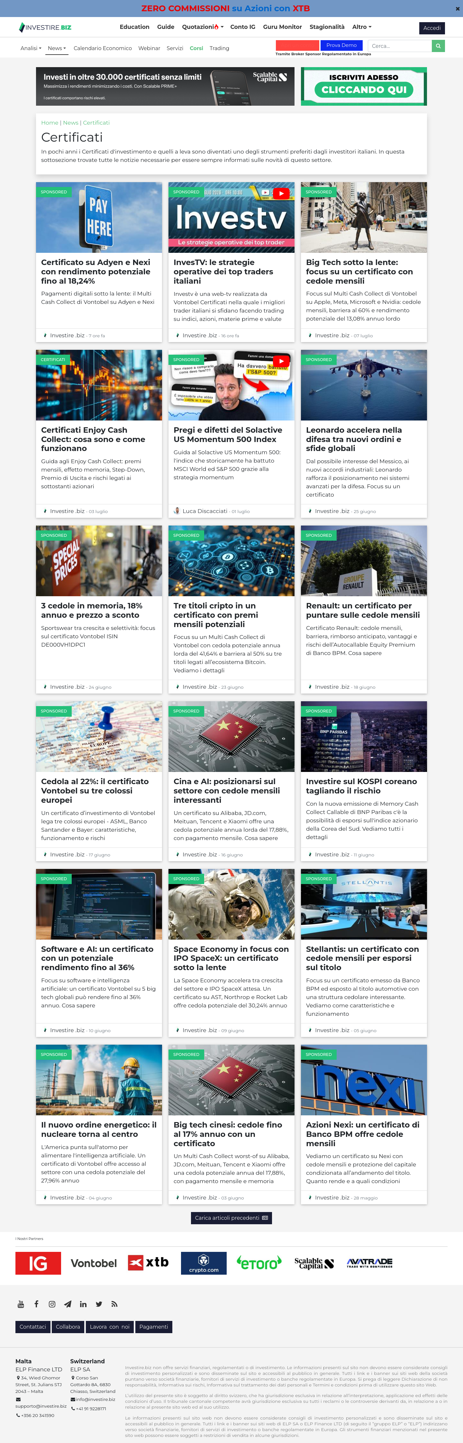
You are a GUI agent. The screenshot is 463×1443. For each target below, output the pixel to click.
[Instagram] (52, 1304)
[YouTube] (20, 1304)
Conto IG (242, 26)
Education (135, 26)
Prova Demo (341, 45)
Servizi (175, 48)
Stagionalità (327, 26)
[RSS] (114, 1304)
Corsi (196, 48)
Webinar (149, 48)
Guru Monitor (282, 26)
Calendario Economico (103, 48)
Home (50, 122)
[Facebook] (36, 1304)
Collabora (68, 1327)
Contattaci (33, 1327)
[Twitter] (99, 1304)
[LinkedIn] (83, 1304)
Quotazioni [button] (200, 26)
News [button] (55, 48)
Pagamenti (154, 1327)
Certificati (96, 122)
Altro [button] (360, 26)
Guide (165, 26)
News (70, 122)
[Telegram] (67, 1304)
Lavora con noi (110, 1327)
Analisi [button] (30, 48)
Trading (219, 48)
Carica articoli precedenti (231, 1218)
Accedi (432, 28)
